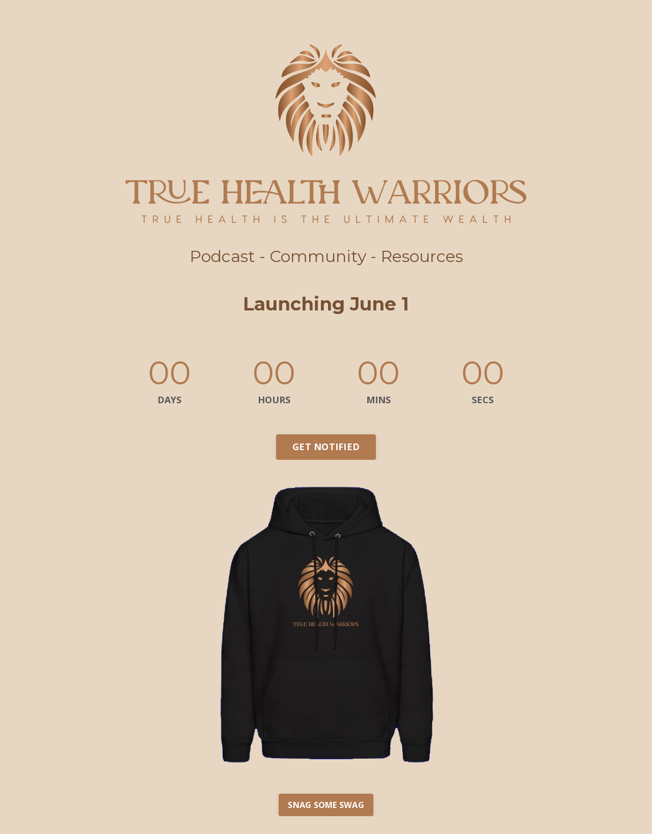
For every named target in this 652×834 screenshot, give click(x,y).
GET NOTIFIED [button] (326, 446)
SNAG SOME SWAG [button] (326, 805)
